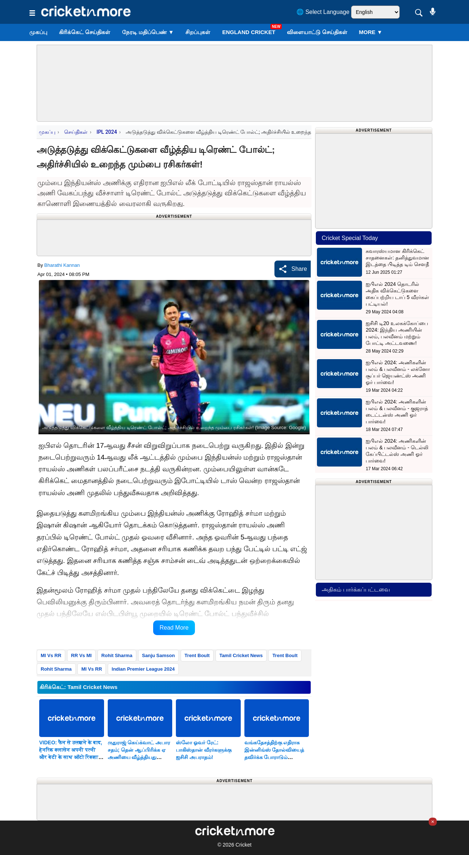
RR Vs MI (81, 655)
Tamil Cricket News (241, 655)
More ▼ (371, 32)
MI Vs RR (51, 655)
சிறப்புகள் (197, 32)
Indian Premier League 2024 (143, 669)
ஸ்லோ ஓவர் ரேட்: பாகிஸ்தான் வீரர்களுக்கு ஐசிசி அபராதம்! (204, 750)
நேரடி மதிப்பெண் (148, 32)
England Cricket (248, 32)
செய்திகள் (76, 132)
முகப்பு (38, 32)
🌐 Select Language (323, 12)
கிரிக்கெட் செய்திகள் (84, 32)
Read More (173, 627)
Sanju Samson (158, 655)
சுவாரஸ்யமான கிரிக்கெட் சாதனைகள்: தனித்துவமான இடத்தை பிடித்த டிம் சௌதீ (397, 257)
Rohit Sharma (117, 655)
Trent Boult (197, 655)
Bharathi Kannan (62, 265)
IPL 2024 (106, 132)
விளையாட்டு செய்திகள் (317, 32)
